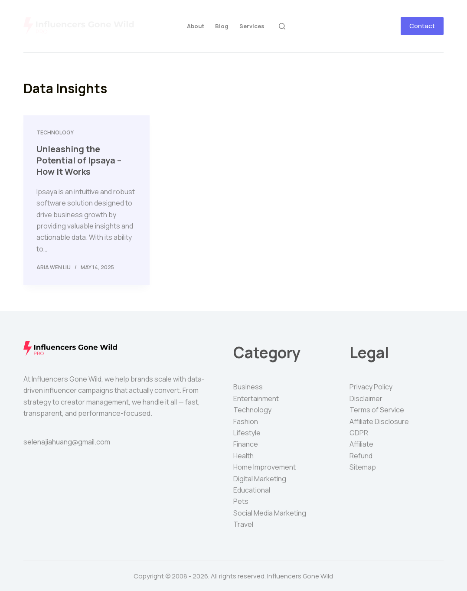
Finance (245, 444)
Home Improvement (264, 467)
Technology (55, 132)
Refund (360, 455)
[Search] (282, 26)
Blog (222, 26)
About (195, 26)
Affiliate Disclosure (379, 421)
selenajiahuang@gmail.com (66, 442)
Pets (240, 501)
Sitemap (362, 467)
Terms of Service (376, 410)
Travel (243, 524)
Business (248, 387)
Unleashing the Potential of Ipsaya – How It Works (78, 160)
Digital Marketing (259, 478)
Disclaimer (365, 398)
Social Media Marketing (269, 513)
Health (243, 455)
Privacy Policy (370, 387)
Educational (251, 490)
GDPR (358, 433)
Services (252, 26)
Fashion (245, 421)
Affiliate (361, 444)
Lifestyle (247, 433)
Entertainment (256, 398)
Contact (422, 25)
